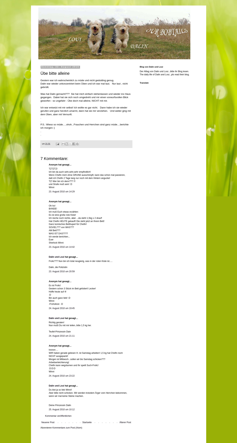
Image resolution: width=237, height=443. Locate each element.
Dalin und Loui (56, 257)
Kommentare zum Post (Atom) (67, 427)
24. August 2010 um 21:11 (62, 336)
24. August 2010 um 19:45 (62, 308)
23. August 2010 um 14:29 (62, 191)
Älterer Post (125, 422)
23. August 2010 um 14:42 (62, 247)
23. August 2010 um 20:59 (62, 271)
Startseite (87, 422)
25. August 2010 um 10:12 (62, 409)
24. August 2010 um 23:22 (62, 376)
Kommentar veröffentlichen (58, 416)
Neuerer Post (48, 422)
